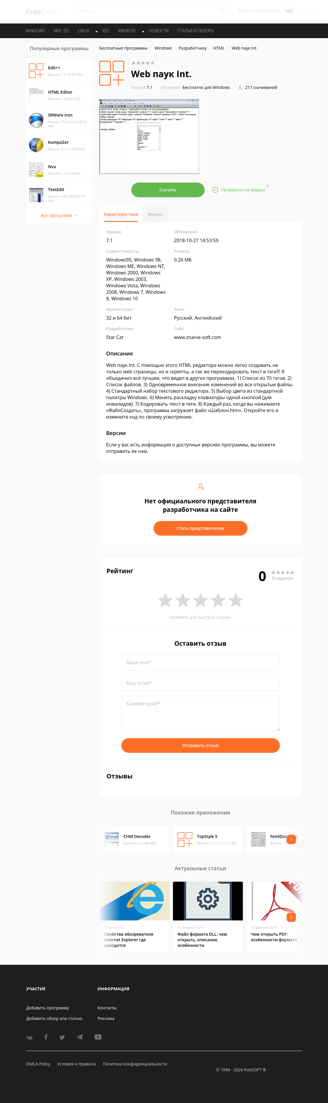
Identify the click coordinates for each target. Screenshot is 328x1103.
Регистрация (267, 10)
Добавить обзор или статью (54, 1018)
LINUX (83, 30)
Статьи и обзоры (196, 30)
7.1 (141, 87)
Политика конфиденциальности (135, 1064)
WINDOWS (35, 30)
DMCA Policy (38, 1064)
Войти (244, 10)
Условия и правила (76, 1064)
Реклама (105, 1018)
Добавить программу (47, 1008)
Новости (159, 30)
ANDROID (127, 30)
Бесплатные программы (123, 48)
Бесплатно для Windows (206, 87)
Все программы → (59, 215)
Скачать (167, 190)
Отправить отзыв (200, 745)
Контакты (107, 1008)
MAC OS (61, 30)
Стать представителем (200, 528)
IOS (105, 30)
